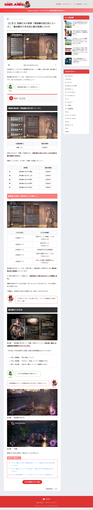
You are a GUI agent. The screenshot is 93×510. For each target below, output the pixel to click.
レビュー (85, 4)
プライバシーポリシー (51, 505)
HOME (46, 502)
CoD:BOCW (68, 88)
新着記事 (58, 4)
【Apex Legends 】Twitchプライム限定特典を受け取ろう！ (46, 10)
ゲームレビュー (70, 114)
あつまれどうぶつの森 (72, 96)
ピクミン (68, 137)
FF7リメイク (69, 92)
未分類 (67, 148)
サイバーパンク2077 (71, 129)
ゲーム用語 (68, 118)
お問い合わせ (40, 505)
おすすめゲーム (67, 4)
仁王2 (55, 491)
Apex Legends (70, 85)
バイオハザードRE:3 (71, 133)
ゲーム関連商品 (77, 4)
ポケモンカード (70, 140)
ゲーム (67, 111)
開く (22, 98)
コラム (67, 125)
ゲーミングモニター (71, 107)
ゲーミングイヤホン (71, 103)
